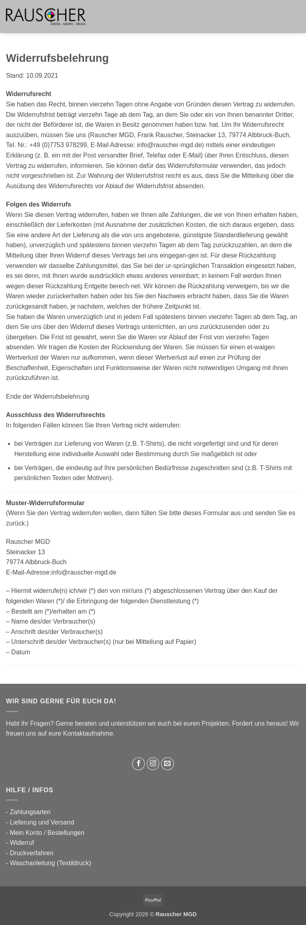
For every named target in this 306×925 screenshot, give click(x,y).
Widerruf (22, 842)
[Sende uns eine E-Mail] (167, 763)
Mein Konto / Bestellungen (47, 832)
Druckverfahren (31, 853)
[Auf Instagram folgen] (153, 763)
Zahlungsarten (30, 812)
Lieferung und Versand (42, 822)
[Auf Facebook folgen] (138, 763)
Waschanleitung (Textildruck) (50, 863)
